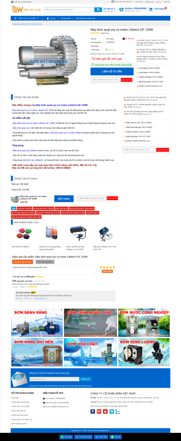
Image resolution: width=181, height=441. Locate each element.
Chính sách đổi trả (18, 411)
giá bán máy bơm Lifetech (43, 208)
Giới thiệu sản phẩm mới (85, 18)
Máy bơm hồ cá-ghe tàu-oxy (31, 24)
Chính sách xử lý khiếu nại (21, 420)
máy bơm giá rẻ (92, 213)
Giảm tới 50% (109, 9)
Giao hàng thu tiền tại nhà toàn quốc (113, 65)
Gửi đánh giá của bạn (22, 262)
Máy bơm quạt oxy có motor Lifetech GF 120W (62, 105)
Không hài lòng (38, 298)
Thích (22, 287)
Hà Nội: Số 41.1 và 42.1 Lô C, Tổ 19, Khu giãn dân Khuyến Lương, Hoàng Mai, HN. (152, 42)
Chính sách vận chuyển (20, 406)
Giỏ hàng (159, 9)
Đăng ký (85, 379)
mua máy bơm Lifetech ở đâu (72, 213)
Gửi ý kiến (107, 271)
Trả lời (14, 287)
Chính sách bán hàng (122, 2)
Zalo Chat (101, 437)
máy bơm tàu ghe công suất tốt (82, 208)
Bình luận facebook (45, 262)
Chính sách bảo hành (19, 415)
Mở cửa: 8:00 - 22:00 (136, 9)
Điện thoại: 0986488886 (21, 2)
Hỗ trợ (158, 2)
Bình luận (105, 33)
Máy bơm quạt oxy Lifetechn (25, 150)
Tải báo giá (128, 39)
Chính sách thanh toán (20, 402)
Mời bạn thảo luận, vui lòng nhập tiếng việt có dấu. (54, 270)
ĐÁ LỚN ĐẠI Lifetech (20, 247)
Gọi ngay (66, 437)
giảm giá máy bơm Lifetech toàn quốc (26, 217)
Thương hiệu (66, 18)
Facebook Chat (83, 437)
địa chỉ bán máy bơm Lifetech (23, 213)
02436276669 (63, 403)
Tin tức (51, 18)
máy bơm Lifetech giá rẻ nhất (48, 213)
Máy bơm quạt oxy (21, 128)
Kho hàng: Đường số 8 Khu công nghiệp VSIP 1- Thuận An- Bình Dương (152, 59)
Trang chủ (16, 24)
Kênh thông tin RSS (19, 424)
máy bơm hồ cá (62, 208)
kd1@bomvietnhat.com (153, 86)
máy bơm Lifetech (24, 208)
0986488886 (60, 398)
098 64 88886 (154, 68)
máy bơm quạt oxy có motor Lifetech (66, 133)
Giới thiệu (138, 2)
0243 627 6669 (157, 82)
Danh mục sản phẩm (27, 18)
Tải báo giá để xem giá (106, 58)
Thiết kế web (91, 430)
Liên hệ (166, 2)
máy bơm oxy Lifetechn (33, 160)
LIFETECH (110, 42)
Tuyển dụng (149, 2)
